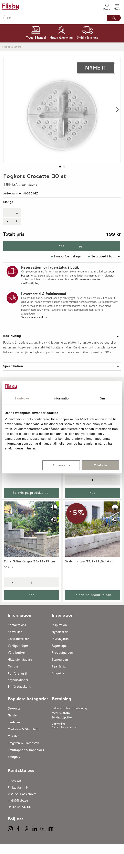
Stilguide (58, 683)
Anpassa (61, 465)
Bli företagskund (19, 696)
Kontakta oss (17, 635)
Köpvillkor (15, 642)
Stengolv (14, 767)
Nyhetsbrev (60, 642)
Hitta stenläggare (20, 669)
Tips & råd (59, 676)
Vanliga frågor (18, 656)
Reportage (59, 656)
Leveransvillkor (18, 649)
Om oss (13, 676)
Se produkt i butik (103, 266)
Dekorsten (15, 718)
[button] (60, 176)
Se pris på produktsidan (31, 503)
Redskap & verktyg (11, 47)
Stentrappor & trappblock (26, 760)
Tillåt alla (100, 465)
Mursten (14, 746)
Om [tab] (102, 398)
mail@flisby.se (18, 810)
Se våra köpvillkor (62, 727)
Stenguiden (60, 669)
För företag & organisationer (18, 687)
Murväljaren (60, 649)
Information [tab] (62, 398)
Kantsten (14, 732)
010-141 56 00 (19, 817)
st (17, 222)
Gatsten (13, 725)
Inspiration (59, 635)
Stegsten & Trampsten (23, 753)
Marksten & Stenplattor (24, 739)
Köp (62, 256)
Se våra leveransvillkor (34, 327)
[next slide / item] (116, 115)
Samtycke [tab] (21, 398)
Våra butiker (16, 662)
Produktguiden (62, 662)
